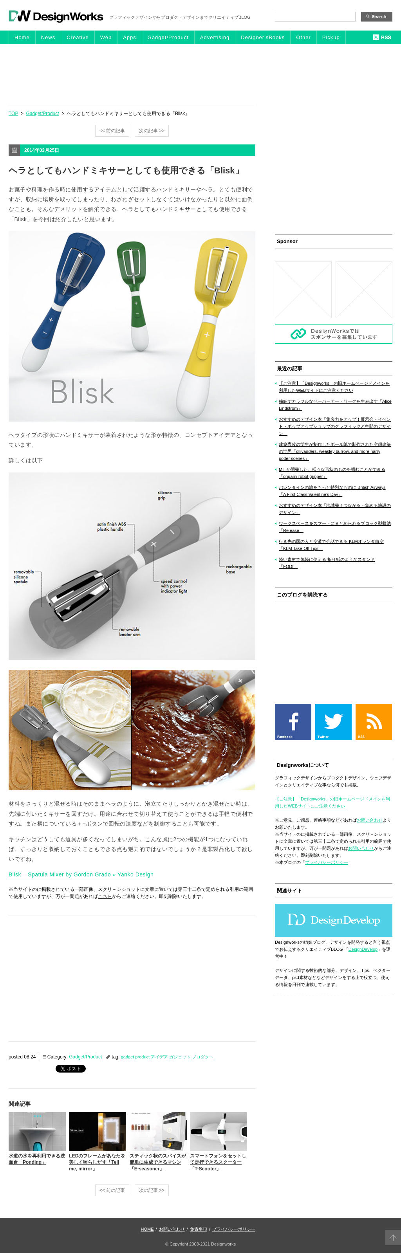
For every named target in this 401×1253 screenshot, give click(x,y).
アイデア (159, 1057)
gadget (127, 1057)
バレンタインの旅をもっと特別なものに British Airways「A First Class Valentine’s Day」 (332, 491)
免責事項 (198, 1229)
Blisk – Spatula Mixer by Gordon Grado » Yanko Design (81, 874)
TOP (13, 113)
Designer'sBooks (263, 37)
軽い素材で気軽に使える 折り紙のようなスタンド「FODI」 (327, 563)
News (48, 37)
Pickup (331, 37)
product (142, 1057)
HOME (147, 1229)
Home (22, 37)
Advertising (214, 37)
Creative (78, 37)
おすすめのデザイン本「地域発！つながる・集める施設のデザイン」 (335, 509)
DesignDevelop (363, 949)
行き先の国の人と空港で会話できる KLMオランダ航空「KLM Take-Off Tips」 (331, 545)
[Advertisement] (200, 73)
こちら (105, 896)
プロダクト (202, 1057)
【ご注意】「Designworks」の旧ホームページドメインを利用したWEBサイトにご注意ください (334, 387)
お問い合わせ (370, 820)
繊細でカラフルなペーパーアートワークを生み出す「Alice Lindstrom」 (335, 405)
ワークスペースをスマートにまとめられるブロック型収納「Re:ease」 (335, 527)
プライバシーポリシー (326, 862)
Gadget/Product (168, 37)
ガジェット (180, 1057)
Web (106, 37)
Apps (129, 37)
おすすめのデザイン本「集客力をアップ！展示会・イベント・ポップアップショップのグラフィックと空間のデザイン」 (335, 426)
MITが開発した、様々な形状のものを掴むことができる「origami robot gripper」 (332, 473)
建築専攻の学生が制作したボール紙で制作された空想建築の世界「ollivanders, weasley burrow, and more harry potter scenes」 (335, 451)
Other (303, 37)
